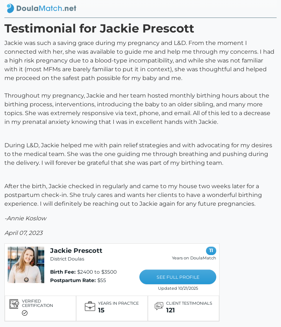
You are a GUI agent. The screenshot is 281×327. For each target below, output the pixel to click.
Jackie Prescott (76, 250)
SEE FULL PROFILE (178, 277)
